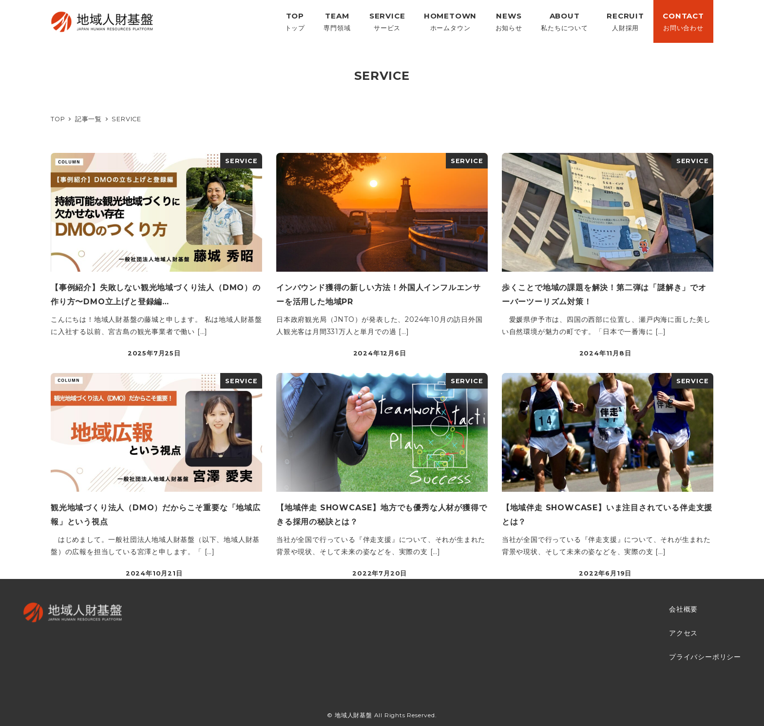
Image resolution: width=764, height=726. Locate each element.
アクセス (683, 633)
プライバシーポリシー (705, 656)
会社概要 (683, 609)
